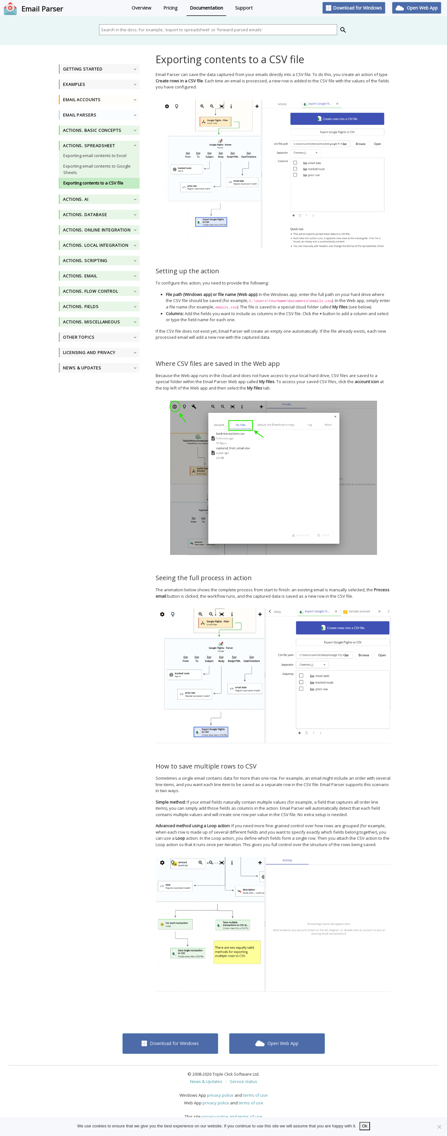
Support (244, 8)
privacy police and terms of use (232, 1116)
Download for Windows (354, 8)
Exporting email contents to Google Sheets (97, 169)
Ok (364, 1126)
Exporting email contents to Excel (95, 155)
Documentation (206, 8)
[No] (439, 1127)
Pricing (170, 8)
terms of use (255, 1095)
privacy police (220, 1095)
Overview (141, 8)
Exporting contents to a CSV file (93, 183)
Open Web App (417, 8)
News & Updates (206, 1081)
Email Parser (42, 8)
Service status (243, 1081)
